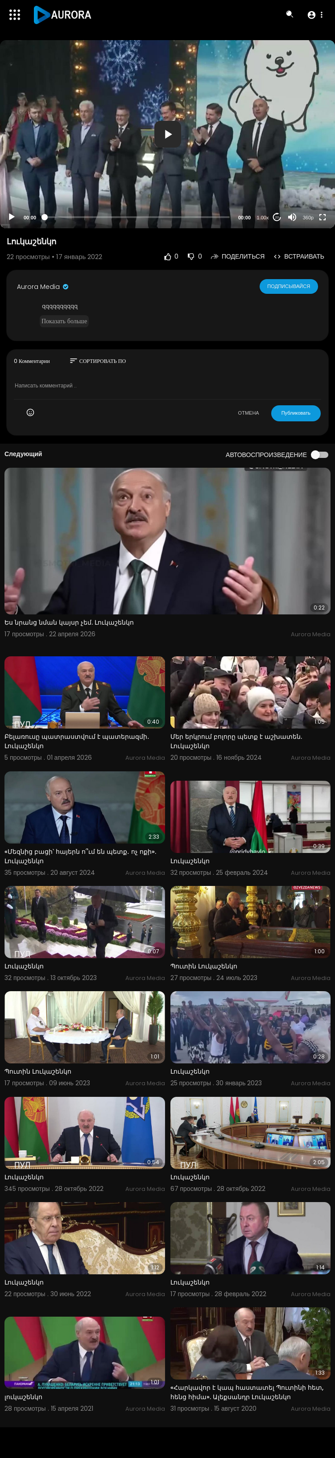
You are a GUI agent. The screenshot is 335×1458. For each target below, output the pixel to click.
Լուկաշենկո (190, 861)
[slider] (137, 217)
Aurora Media (43, 286)
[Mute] (292, 217)
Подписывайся (289, 286)
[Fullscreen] (322, 217)
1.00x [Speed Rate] (263, 217)
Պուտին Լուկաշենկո (203, 966)
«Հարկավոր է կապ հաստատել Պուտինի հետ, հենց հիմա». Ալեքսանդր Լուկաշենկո (246, 1392)
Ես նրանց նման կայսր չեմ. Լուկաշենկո (69, 622)
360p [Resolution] (308, 217)
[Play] (11, 217)
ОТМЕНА (248, 412)
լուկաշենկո (23, 1396)
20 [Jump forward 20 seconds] (277, 217)
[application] (167, 134)
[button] (314, 15)
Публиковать (295, 412)
